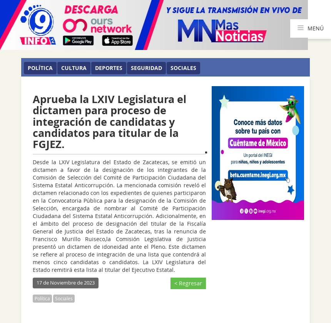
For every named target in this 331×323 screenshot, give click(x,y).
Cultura (74, 68)
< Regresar (188, 283)
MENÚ (311, 28)
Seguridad (146, 68)
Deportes (108, 68)
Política (40, 68)
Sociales (183, 68)
